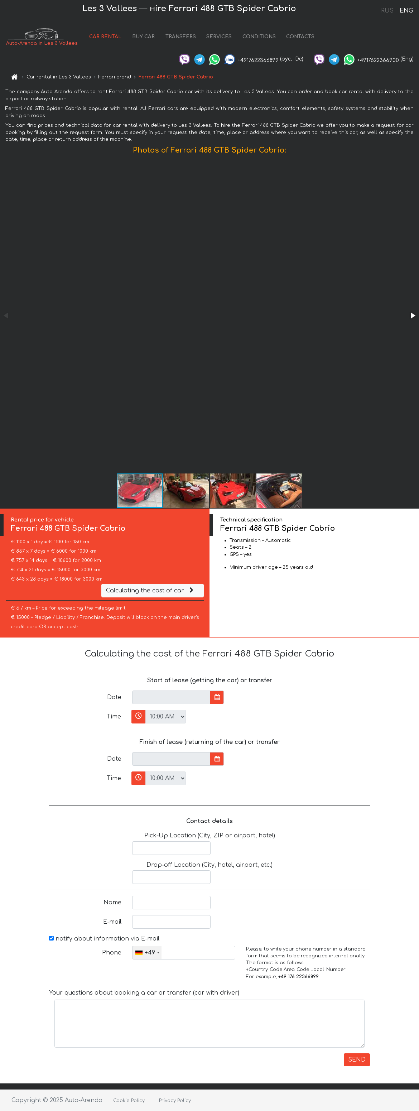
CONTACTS (300, 36)
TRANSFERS (180, 36)
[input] (171, 697)
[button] (412, 315)
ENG (406, 11)
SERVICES (219, 36)
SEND (357, 1060)
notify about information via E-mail (104, 939)
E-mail (112, 922)
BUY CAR (143, 36)
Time (114, 716)
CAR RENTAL (105, 36)
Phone (111, 952)
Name (112, 902)
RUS (387, 11)
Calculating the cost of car (151, 590)
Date (114, 697)
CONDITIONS (259, 36)
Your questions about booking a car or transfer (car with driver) (144, 993)
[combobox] (147, 952)
